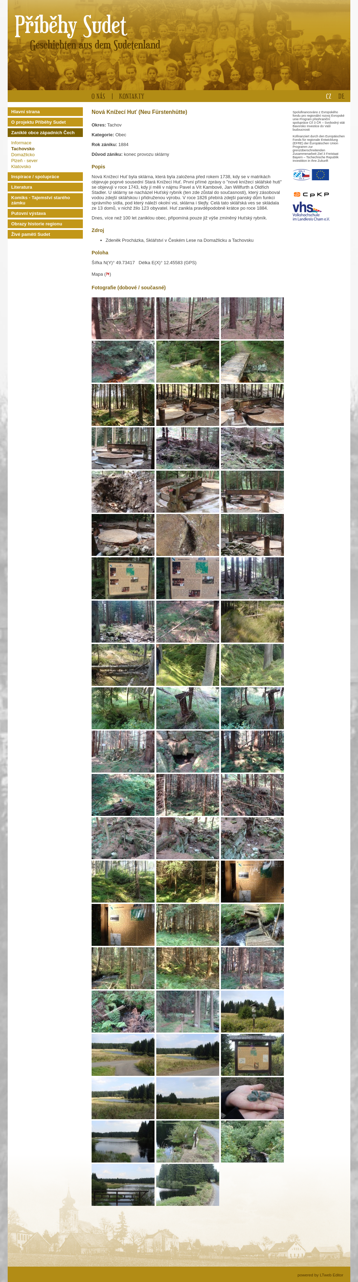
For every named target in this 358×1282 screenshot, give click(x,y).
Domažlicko (23, 154)
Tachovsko (23, 148)
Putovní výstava (28, 213)
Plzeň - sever (24, 160)
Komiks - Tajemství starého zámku (40, 200)
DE (341, 96)
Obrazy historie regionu (36, 223)
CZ (328, 96)
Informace (21, 142)
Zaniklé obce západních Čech (42, 132)
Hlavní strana (25, 111)
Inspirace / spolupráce (35, 176)
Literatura (21, 187)
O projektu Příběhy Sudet (38, 122)
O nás (98, 96)
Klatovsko (21, 166)
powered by (320, 1275)
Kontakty (131, 96)
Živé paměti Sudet (30, 234)
